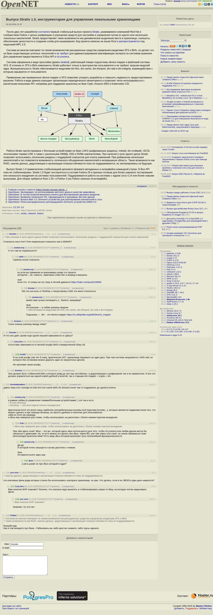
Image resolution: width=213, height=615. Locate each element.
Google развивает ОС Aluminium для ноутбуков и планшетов (181, 234)
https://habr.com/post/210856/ (86, 282)
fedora (40, 213)
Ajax (106, 228)
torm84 (22, 354)
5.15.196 (179, 331)
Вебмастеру (205, 612)
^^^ (49, 248)
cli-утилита (63, 56)
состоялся (44, 32)
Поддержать (191, 612)
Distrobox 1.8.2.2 (174, 267)
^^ (45, 248)
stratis (24, 213)
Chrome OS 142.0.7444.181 (179, 320)
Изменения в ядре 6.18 (171, 335)
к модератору (64, 234)
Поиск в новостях (169, 55)
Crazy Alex (18, 342)
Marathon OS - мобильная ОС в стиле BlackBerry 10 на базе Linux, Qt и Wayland (182, 96)
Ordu (22, 423)
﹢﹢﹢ (45, 234)
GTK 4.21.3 (172, 295)
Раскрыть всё (142, 228)
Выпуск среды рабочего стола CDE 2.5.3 (186, 192)
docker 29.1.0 (173, 256)
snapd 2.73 (172, 258)
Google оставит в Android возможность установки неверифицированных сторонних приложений (183, 104)
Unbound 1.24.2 (174, 272)
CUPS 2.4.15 (173, 260)
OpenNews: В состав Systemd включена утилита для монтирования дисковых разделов (54, 194)
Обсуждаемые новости (185, 186)
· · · (51, 234)
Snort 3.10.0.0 (173, 281)
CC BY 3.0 (18, 207)
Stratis (95, 32)
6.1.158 (170, 331)
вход (183, 1)
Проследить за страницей (15, 612)
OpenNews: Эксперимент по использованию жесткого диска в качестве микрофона (51, 192)
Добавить (179, 612)
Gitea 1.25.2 (172, 304)
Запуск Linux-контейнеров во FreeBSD (190, 153)
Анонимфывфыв (17, 384)
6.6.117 (184, 329)
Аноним (12, 234)
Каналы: (164, 46)
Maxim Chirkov (204, 609)
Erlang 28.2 (172, 290)
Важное (185, 71)
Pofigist (13, 515)
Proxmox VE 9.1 (174, 318)
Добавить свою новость (172, 62)
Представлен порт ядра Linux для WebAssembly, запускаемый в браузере (181, 126)
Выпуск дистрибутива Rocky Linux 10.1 (185, 208)
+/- (133, 228)
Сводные (186, 49)
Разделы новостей (170, 49)
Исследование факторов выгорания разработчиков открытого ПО (181, 90)
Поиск (157, 4)
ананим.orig (19, 248)
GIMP (172, 25)
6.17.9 (169, 329)
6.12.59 (177, 329)
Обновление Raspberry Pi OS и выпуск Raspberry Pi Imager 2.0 (182, 213)
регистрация (192, 1)
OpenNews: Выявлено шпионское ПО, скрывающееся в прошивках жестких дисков (51, 197)
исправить (142, 186)
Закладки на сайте (11, 609)
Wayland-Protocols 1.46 (178, 299)
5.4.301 (196, 331)
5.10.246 (188, 331)
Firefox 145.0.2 (173, 288)
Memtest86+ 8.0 (174, 297)
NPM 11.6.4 (172, 279)
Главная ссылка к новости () (37, 189)
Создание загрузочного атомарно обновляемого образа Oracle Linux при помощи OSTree (184, 159)
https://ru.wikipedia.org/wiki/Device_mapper (89, 314)
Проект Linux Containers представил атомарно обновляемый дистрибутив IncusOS (186, 111)
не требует (63, 53)
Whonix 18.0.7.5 (174, 311)
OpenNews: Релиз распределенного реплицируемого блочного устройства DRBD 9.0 (52, 202)
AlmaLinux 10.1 (174, 315)
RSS (153, 228)
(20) (19, 228)
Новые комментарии (171, 58)
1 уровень (114, 228)
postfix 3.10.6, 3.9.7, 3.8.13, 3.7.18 (182, 283)
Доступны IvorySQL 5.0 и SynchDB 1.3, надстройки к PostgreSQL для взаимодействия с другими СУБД (185, 220)
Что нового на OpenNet (172, 52)
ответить (37, 234)
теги (163, 4)
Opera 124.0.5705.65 (176, 262)
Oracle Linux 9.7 (174, 313)
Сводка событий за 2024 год (175, 131)
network (32, 213)
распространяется (129, 41)
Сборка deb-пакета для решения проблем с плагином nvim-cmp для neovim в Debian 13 (183, 167)
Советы (185, 141)
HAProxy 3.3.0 (173, 265)
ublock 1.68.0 (173, 274)
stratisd (64, 62)
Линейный (125, 228)
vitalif (21, 257)
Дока (31, 461)
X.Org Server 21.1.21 (176, 285)
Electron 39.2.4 (173, 276)
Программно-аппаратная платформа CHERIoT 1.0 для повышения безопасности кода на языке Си (185, 118)
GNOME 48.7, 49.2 (175, 292)
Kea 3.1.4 (171, 269)
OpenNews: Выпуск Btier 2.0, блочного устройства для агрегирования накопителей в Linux (55, 199)
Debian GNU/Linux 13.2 (178, 322)
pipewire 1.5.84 (173, 253)
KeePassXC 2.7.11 (175, 302)
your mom (14, 472)
